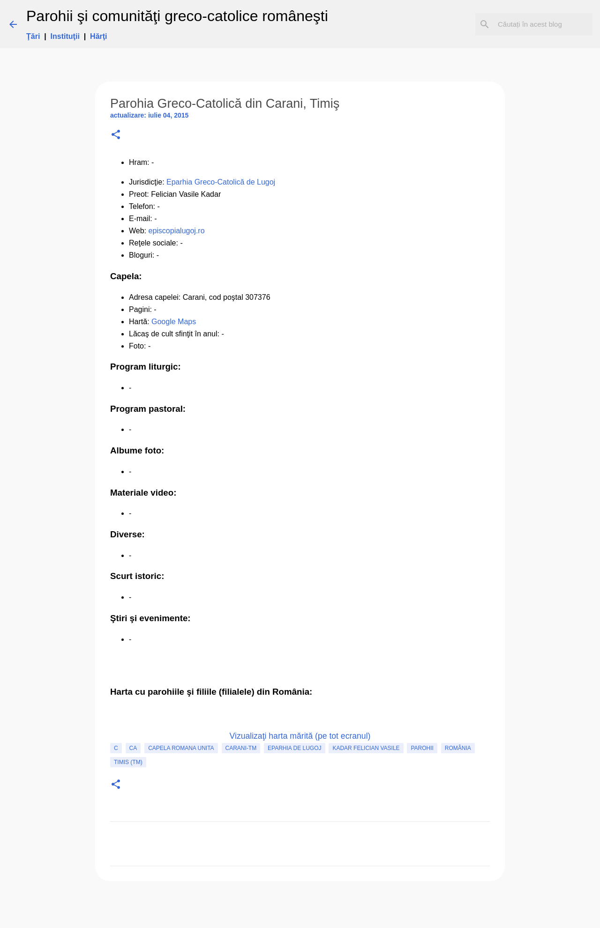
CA (133, 748)
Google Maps (173, 322)
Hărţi (98, 36)
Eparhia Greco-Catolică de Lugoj (220, 182)
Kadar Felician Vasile (365, 748)
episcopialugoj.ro (177, 231)
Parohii (422, 748)
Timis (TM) (128, 762)
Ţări (33, 36)
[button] (115, 135)
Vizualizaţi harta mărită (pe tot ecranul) (300, 736)
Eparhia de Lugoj (294, 748)
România (458, 748)
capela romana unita (181, 748)
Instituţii (65, 36)
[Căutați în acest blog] (543, 24)
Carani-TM (241, 748)
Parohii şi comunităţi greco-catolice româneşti (177, 15)
